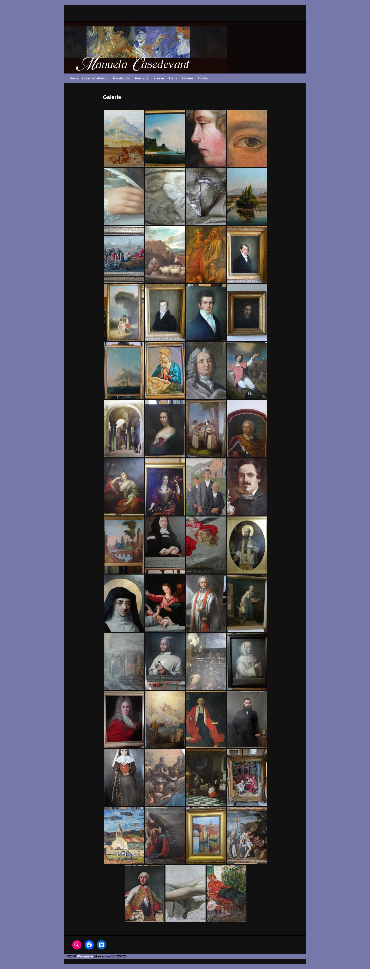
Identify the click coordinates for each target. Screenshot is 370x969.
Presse (158, 78)
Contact (204, 78)
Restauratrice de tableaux (89, 78)
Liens (173, 78)
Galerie (187, 78)
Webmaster (85, 956)
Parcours (141, 78)
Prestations (121, 78)
